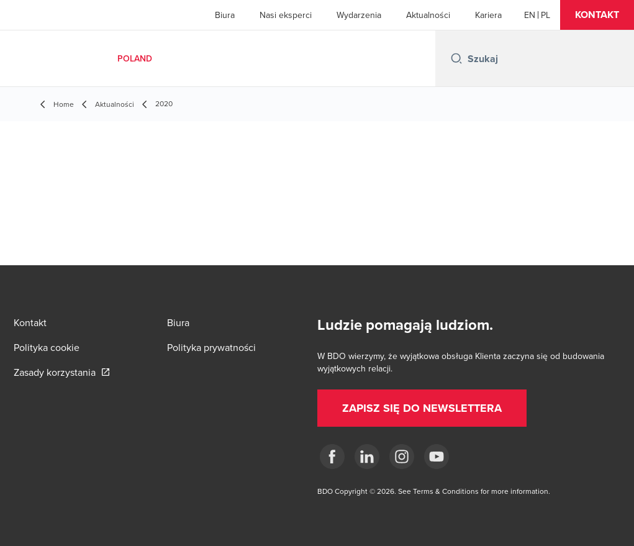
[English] (529, 15)
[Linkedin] (367, 456)
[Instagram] (402, 456)
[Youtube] (436, 456)
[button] (597, 15)
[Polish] (545, 15)
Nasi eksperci (286, 15)
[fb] (332, 456)
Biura (225, 15)
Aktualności (428, 15)
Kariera (488, 15)
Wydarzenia (359, 15)
